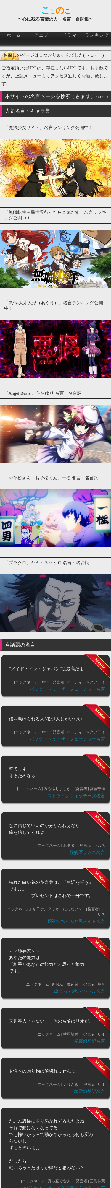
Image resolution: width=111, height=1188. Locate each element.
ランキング (97, 35)
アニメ (41, 35)
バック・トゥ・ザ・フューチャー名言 (67, 689)
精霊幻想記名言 (89, 1041)
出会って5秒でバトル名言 (79, 991)
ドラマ (69, 35)
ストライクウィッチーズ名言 (76, 795)
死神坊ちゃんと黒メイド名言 (76, 921)
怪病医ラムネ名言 (87, 852)
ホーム (14, 35)
